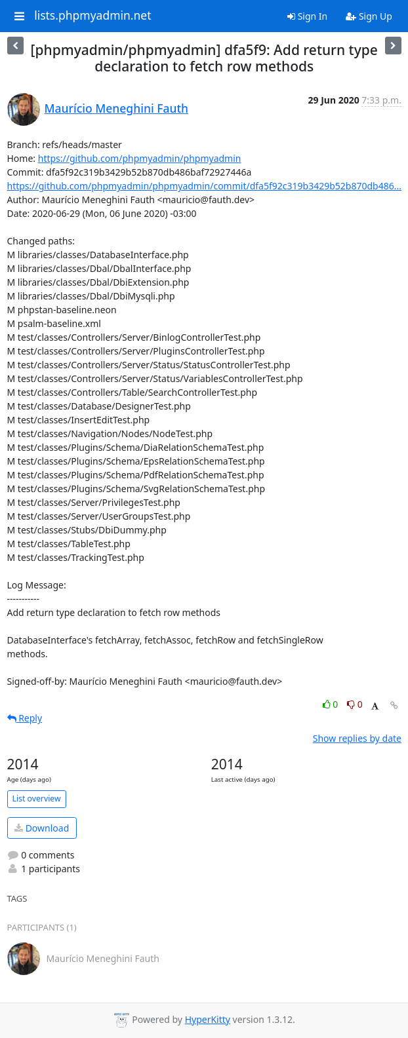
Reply (25, 718)
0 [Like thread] (331, 704)
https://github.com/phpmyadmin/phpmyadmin (139, 158)
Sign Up (369, 16)
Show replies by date (357, 738)
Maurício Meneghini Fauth (117, 108)
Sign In (307, 16)
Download (41, 828)
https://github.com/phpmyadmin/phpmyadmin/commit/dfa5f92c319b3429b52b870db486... (204, 186)
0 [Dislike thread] (355, 704)
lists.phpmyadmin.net (92, 16)
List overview (36, 798)
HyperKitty (207, 1019)
